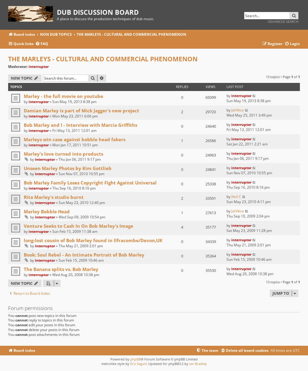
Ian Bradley (198, 363)
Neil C (236, 196)
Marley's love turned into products (63, 154)
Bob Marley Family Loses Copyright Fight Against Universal (90, 183)
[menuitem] (41, 44)
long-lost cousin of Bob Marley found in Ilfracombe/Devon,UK (93, 240)
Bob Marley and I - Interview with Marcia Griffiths (80, 125)
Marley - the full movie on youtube (63, 96)
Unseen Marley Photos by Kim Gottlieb (68, 168)
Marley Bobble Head (47, 211)
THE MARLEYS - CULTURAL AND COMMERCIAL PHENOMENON (103, 59)
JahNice (237, 110)
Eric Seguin (138, 363)
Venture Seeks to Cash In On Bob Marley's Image (78, 226)
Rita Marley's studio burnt (54, 197)
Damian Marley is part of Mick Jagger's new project (81, 111)
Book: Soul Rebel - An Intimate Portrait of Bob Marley (84, 255)
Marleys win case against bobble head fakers (74, 139)
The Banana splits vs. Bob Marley (61, 269)
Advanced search (283, 21)
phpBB (135, 359)
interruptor (39, 66)
